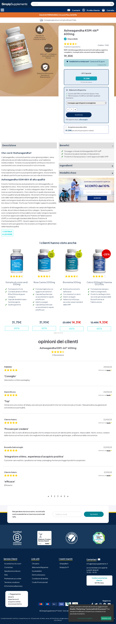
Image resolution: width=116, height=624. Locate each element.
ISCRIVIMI (97, 198)
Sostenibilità (37, 571)
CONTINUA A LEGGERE (7, 232)
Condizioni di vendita (40, 578)
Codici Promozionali (40, 582)
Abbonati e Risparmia (40, 567)
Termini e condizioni (11, 582)
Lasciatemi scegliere (85, 618)
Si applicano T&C (101, 65)
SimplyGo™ (64, 567)
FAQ (6, 575)
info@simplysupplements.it (97, 563)
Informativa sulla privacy (13, 586)
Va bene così (106, 618)
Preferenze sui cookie (12, 578)
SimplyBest (64, 564)
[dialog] (91, 613)
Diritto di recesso (38, 575)
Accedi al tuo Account (12, 564)
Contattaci (8, 567)
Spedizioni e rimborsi (12, 571)
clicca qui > (83, 120)
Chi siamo (35, 564)
